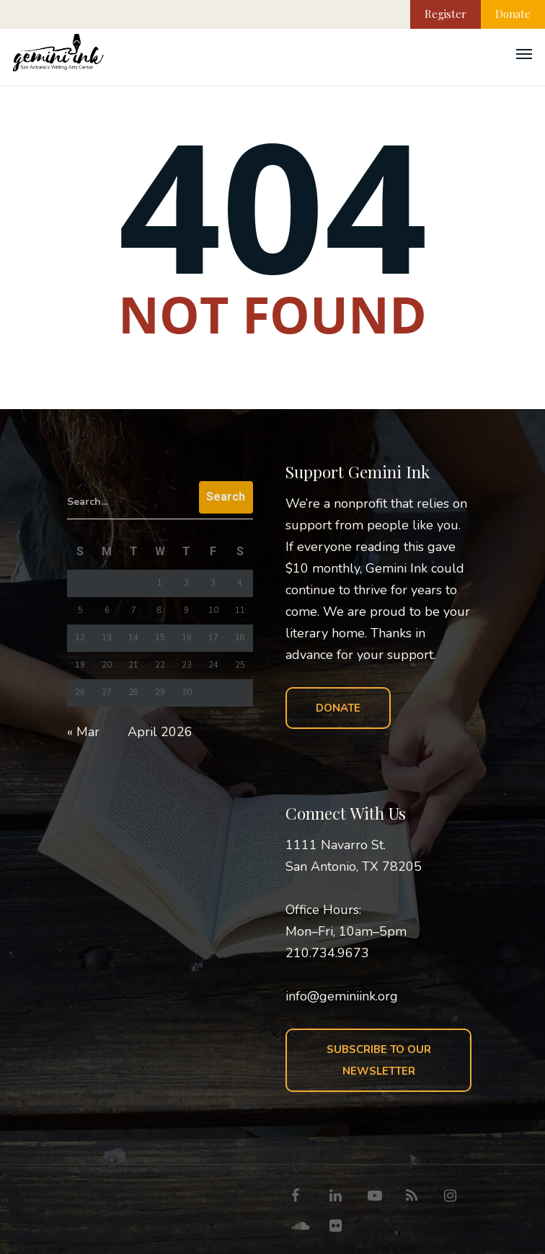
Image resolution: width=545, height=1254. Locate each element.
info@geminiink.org (341, 996)
